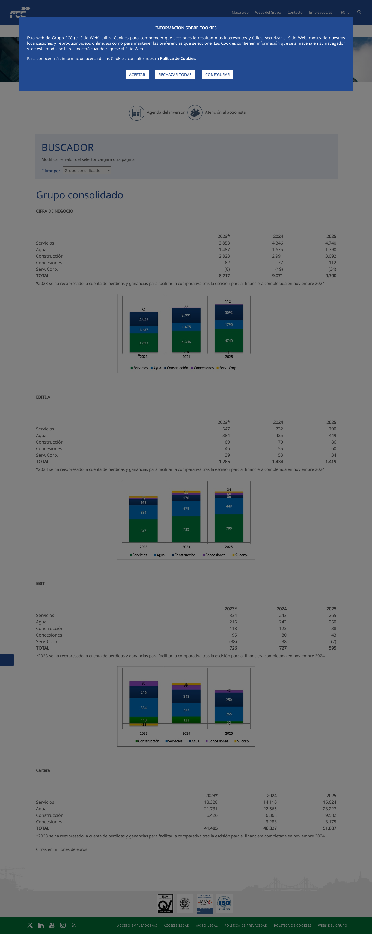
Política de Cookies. (178, 58)
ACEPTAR (137, 74)
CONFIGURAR (217, 74)
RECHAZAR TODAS (175, 74)
